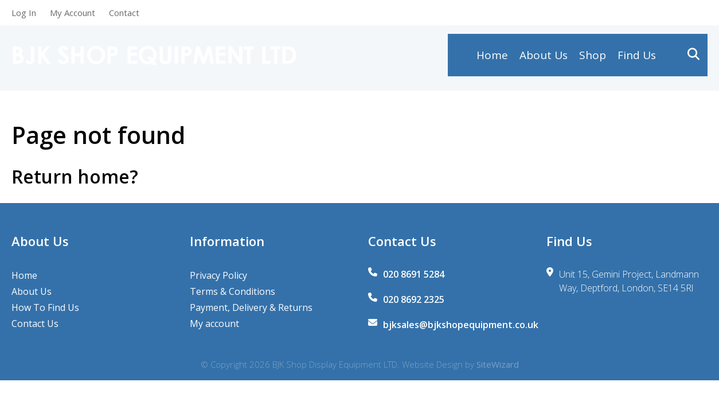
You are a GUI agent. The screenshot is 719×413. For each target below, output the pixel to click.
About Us (543, 57)
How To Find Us (45, 307)
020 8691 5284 (413, 274)
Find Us (637, 57)
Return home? (74, 176)
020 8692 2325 (413, 299)
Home (492, 57)
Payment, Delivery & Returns (251, 307)
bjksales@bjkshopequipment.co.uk (460, 324)
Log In (23, 12)
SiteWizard (497, 364)
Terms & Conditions (232, 291)
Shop (592, 57)
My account (214, 323)
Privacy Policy (218, 275)
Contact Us (34, 323)
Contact (124, 12)
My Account (72, 12)
